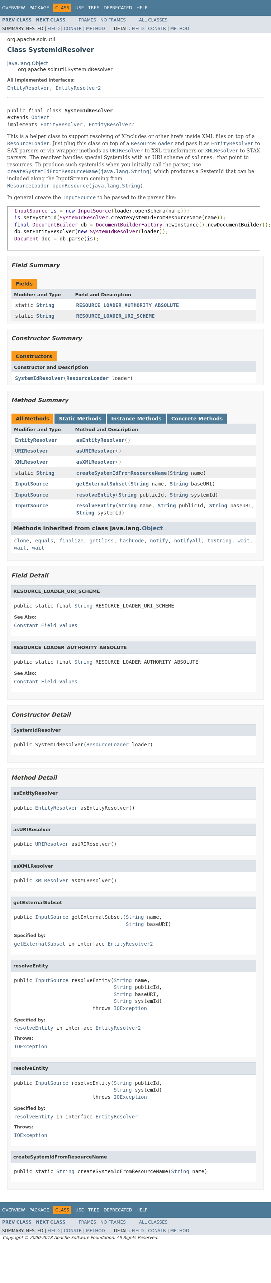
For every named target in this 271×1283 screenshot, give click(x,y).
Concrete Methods (197, 418)
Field (53, 28)
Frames (87, 20)
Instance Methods (136, 418)
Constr (73, 28)
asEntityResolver (100, 440)
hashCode (132, 540)
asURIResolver (96, 451)
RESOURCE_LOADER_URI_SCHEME (115, 316)
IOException (130, 1008)
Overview (13, 7)
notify (159, 540)
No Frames (113, 20)
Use (79, 7)
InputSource (31, 484)
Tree (93, 7)
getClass (102, 540)
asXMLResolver (96, 462)
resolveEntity (96, 495)
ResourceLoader (87, 378)
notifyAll (187, 540)
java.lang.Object (27, 63)
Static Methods (80, 418)
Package (39, 7)
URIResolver (31, 451)
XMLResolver (31, 462)
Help (142, 7)
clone (21, 540)
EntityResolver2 (78, 88)
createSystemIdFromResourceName (121, 473)
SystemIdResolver (39, 378)
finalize (71, 540)
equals (44, 540)
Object (40, 117)
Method (95, 28)
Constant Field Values (45, 625)
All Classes (153, 20)
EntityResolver (28, 88)
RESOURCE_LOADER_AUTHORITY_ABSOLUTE (127, 305)
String (45, 305)
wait (244, 540)
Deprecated (118, 7)
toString (220, 540)
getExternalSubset (102, 484)
